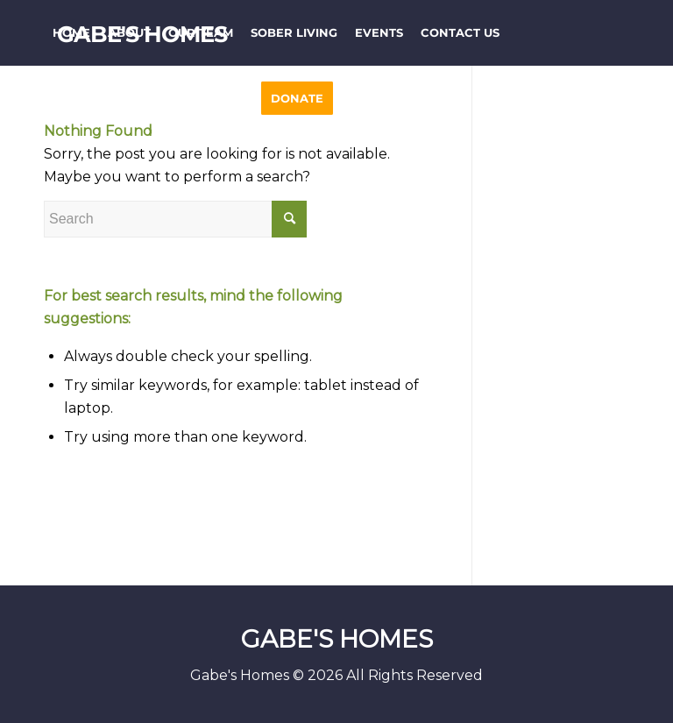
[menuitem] (71, 33)
